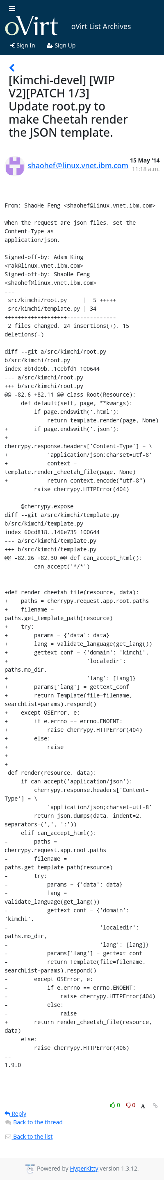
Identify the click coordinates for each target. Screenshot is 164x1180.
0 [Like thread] (115, 1105)
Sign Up (61, 45)
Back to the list (29, 1136)
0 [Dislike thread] (131, 1105)
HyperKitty (84, 1169)
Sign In (22, 45)
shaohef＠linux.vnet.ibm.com (78, 165)
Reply (16, 1113)
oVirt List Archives (68, 26)
